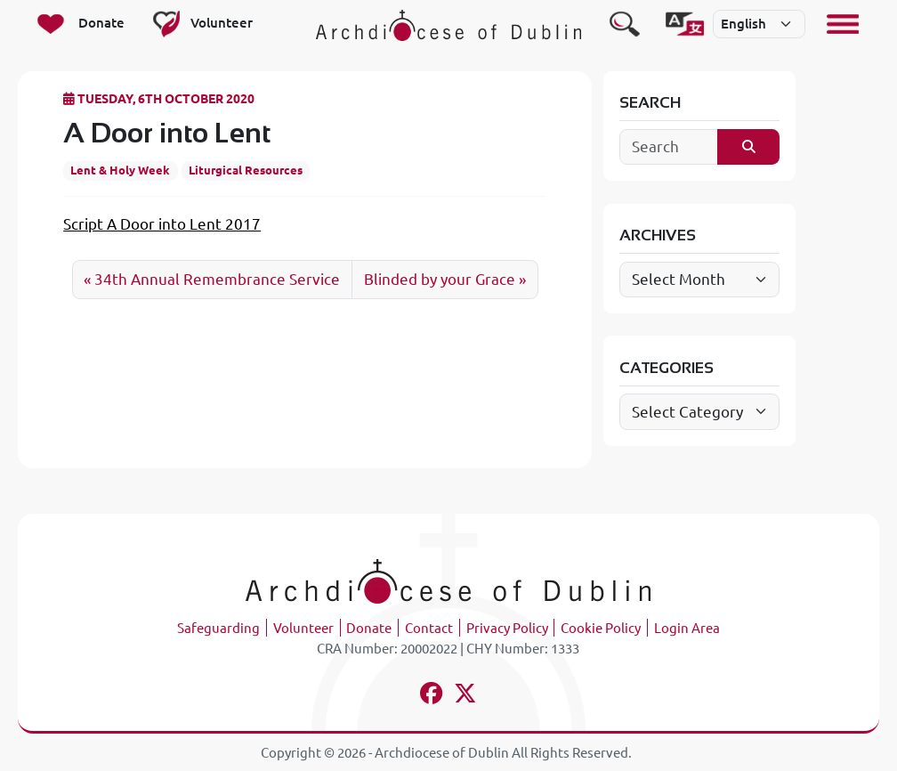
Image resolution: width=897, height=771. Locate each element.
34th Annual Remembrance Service (217, 279)
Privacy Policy (507, 628)
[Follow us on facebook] (431, 695)
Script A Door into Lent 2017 (162, 223)
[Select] (759, 24)
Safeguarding (218, 628)
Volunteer (303, 628)
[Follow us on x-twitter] (465, 695)
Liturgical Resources (246, 170)
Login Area (687, 628)
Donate (369, 628)
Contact (429, 628)
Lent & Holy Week (120, 170)
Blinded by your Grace (439, 279)
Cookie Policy (601, 628)
